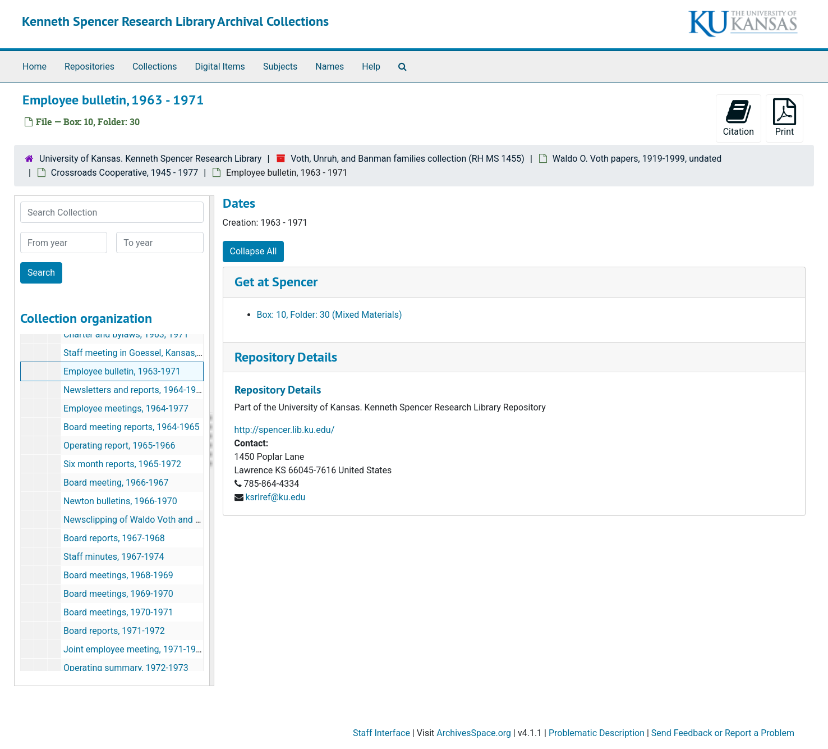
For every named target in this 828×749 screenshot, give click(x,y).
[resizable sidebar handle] (211, 441)
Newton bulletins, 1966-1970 (120, 501)
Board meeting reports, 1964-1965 (131, 427)
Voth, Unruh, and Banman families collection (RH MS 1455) (408, 158)
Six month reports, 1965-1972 (122, 464)
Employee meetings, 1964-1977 (125, 408)
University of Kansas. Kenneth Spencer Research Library (150, 158)
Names (329, 66)
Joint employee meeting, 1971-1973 (134, 649)
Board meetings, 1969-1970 (118, 593)
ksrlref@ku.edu (275, 497)
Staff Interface (381, 733)
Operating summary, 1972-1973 (125, 668)
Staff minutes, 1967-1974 (113, 556)
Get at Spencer (276, 281)
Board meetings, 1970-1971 (118, 612)
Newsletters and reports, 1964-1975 (134, 390)
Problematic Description (597, 733)
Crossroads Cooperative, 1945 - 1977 (124, 172)
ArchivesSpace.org (473, 733)
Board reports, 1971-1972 (114, 630)
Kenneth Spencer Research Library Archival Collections (175, 21)
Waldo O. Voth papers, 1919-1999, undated (637, 158)
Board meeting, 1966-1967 (115, 482)
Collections (154, 66)
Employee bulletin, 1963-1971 (122, 371)
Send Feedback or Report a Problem (722, 733)
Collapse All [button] (253, 251)
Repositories (89, 66)
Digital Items (220, 66)
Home (34, 66)
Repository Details (285, 357)
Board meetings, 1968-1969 (118, 575)
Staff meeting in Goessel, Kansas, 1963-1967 (152, 353)
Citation (738, 117)
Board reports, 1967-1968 (114, 538)
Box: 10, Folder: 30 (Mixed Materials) (329, 314)
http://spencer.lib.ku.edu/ (284, 429)
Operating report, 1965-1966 (119, 445)
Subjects (280, 66)
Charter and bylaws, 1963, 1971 (125, 334)
